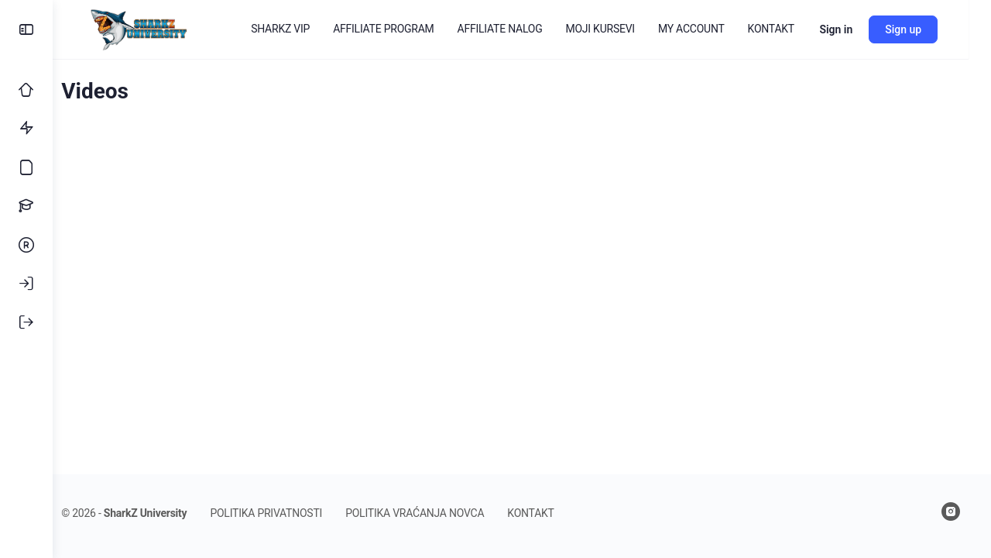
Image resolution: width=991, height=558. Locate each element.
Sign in (858, 29)
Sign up (925, 29)
